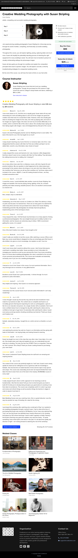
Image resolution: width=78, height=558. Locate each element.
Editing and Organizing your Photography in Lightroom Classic (39, 452)
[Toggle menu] (75, 8)
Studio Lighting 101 (34, 473)
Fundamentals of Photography (11, 451)
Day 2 (6, 31)
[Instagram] (28, 546)
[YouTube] (21, 546)
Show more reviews (11, 427)
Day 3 (6, 35)
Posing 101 (6, 493)
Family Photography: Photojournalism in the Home (14, 514)
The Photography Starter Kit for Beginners (38, 514)
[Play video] (39, 31)
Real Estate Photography (36, 493)
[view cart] (64, 1)
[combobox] (48, 8)
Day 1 (5, 26)
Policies (39, 556)
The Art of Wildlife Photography (12, 473)
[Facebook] (24, 546)
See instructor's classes (20, 95)
